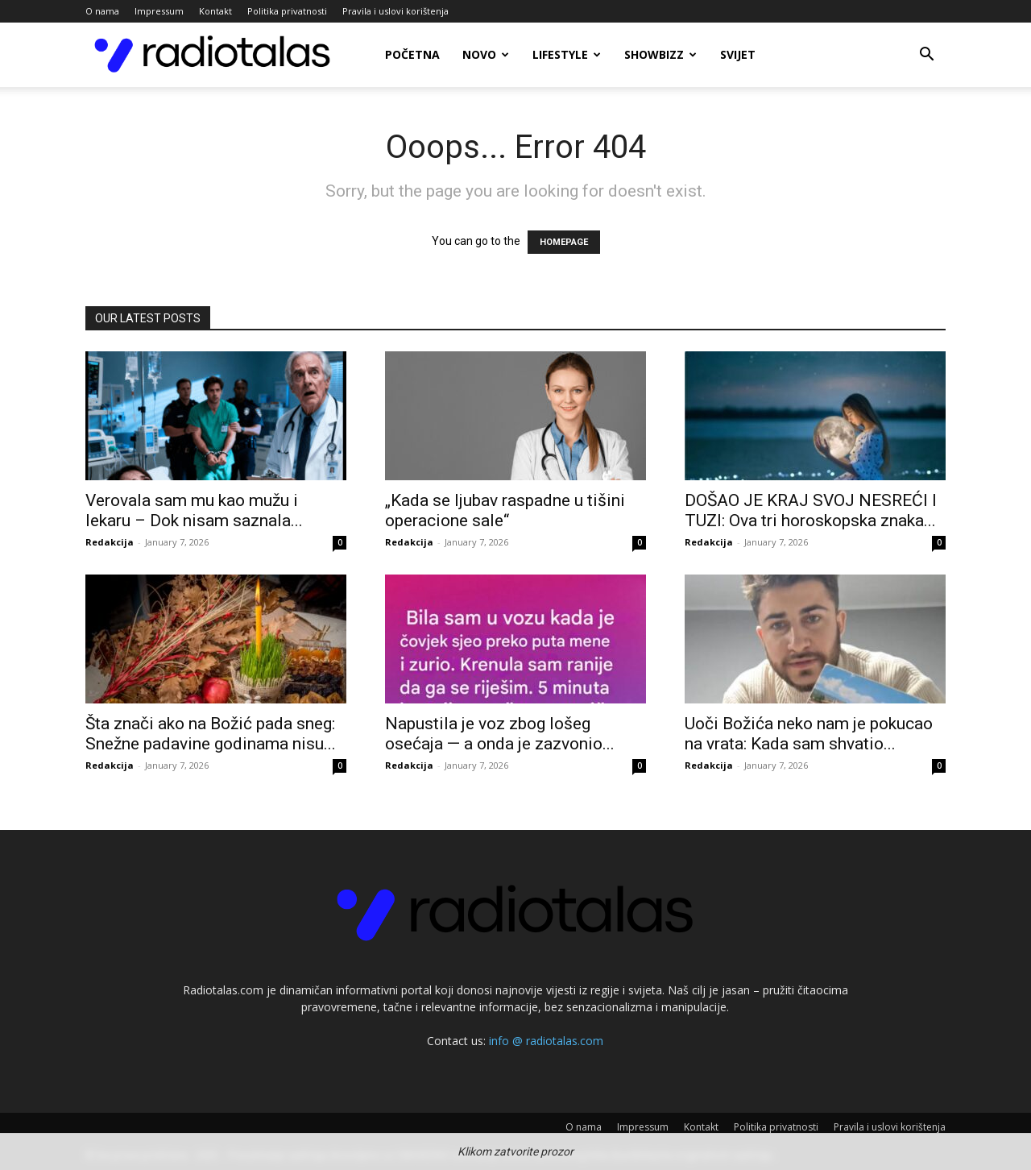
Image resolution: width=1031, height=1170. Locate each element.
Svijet (738, 54)
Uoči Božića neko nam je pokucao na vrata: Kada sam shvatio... (809, 733)
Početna (412, 54)
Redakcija (109, 542)
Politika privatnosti (287, 11)
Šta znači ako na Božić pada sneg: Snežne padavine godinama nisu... (210, 733)
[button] (926, 56)
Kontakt (215, 11)
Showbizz (660, 54)
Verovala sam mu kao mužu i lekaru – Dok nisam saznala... (194, 510)
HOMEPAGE (564, 242)
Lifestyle (566, 54)
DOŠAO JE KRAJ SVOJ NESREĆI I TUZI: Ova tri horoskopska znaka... (811, 510)
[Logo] (212, 55)
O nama (102, 11)
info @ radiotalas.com (546, 1040)
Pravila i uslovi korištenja (395, 11)
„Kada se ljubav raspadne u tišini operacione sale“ (505, 510)
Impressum (159, 11)
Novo (485, 54)
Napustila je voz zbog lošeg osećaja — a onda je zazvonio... (500, 733)
